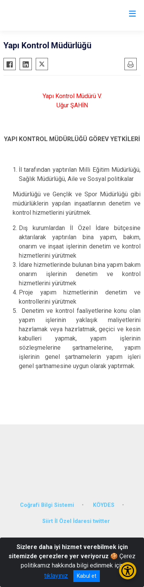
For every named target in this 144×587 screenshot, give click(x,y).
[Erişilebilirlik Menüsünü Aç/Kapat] (127, 570)
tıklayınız (56, 575)
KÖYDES (103, 505)
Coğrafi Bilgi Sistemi (47, 505)
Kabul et (86, 576)
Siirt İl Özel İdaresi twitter (76, 521)
